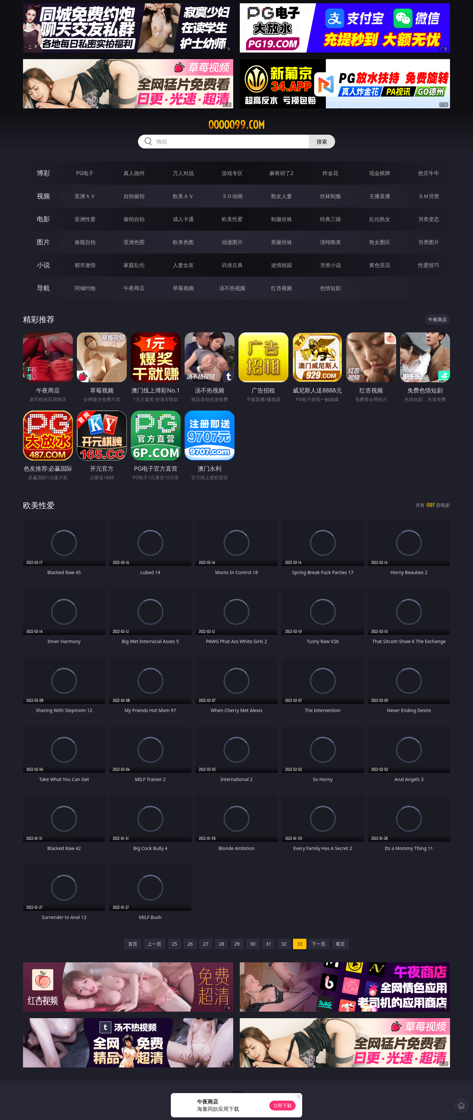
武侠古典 (232, 265)
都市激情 (85, 265)
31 (268, 944)
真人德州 (134, 173)
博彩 (43, 172)
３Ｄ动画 (232, 196)
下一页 (319, 944)
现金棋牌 (379, 173)
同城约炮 (85, 288)
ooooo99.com (236, 124)
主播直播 (379, 196)
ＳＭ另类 (428, 196)
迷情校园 (281, 265)
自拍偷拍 (134, 196)
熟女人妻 (281, 196)
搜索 (322, 141)
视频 (43, 195)
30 (252, 944)
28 (221, 944)
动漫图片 (232, 242)
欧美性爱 (232, 219)
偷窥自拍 (85, 242)
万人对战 (183, 173)
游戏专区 (232, 173)
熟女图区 (379, 242)
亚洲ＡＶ (85, 196)
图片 (43, 241)
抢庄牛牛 (428, 173)
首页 (132, 944)
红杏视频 (281, 288)
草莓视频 (183, 288)
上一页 (154, 944)
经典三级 (330, 219)
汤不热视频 (232, 288)
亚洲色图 (134, 242)
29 (237, 944)
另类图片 (428, 242)
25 (174, 944)
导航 (43, 287)
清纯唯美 (330, 242)
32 (284, 944)
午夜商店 (134, 288)
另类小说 (330, 265)
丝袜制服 (330, 196)
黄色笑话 (379, 265)
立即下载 (282, 1105)
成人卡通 (183, 219)
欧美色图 (183, 242)
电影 (43, 218)
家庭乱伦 (134, 265)
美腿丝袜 (281, 242)
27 (205, 944)
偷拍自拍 (134, 219)
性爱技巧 (428, 265)
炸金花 (330, 173)
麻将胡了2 (281, 173)
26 (190, 944)
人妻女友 (183, 265)
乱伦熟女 (379, 219)
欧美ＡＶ (183, 196)
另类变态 (428, 219)
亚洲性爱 (85, 219)
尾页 (340, 944)
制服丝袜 (281, 219)
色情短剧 (330, 288)
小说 (43, 264)
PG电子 (85, 173)
